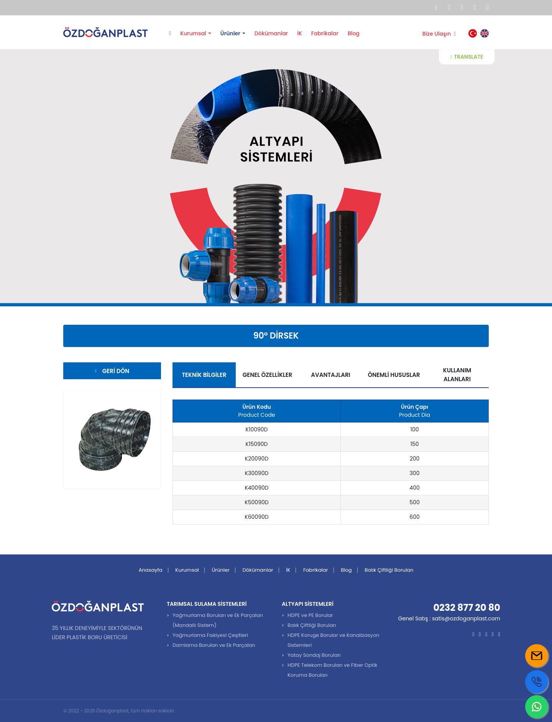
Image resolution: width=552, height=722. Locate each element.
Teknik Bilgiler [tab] (204, 375)
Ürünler (221, 570)
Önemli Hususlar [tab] (394, 375)
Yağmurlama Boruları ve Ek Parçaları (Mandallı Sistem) (217, 620)
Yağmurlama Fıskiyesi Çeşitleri (210, 635)
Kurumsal (187, 570)
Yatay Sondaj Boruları (314, 655)
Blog (354, 33)
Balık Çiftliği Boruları (389, 570)
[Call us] (536, 681)
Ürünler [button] (230, 33)
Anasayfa (170, 33)
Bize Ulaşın (439, 34)
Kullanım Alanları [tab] (457, 374)
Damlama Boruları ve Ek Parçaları (213, 645)
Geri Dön (112, 371)
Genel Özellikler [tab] (267, 375)
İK (299, 33)
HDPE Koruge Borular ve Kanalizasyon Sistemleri (334, 640)
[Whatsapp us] (536, 706)
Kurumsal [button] (193, 33)
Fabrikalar (324, 33)
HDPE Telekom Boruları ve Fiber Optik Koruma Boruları (332, 670)
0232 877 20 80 (466, 607)
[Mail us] (536, 655)
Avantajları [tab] (330, 375)
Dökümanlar (271, 33)
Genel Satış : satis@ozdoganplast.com (449, 618)
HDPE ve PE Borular (310, 615)
